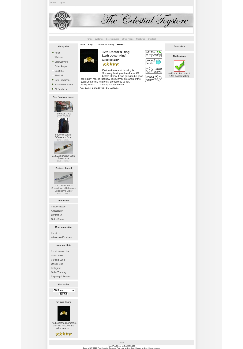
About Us (55, 233)
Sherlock (152, 39)
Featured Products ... (63, 84)
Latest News (57, 255)
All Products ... (60, 89)
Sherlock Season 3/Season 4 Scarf (63, 135)
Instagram (56, 268)
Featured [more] (63, 168)
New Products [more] (63, 97)
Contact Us (56, 215)
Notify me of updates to (179, 73)
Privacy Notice (58, 206)
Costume (140, 39)
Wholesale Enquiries (61, 237)
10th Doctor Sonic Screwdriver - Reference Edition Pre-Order (63, 187)
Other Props (128, 39)
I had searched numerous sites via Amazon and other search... (63, 324)
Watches (99, 39)
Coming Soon (58, 259)
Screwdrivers (112, 39)
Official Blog (57, 264)
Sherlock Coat (63, 112)
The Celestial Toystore (107, 348)
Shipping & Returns (61, 276)
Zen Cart (130, 348)
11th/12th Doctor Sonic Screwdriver (63, 156)
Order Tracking (58, 272)
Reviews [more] (63, 302)
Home (53, 2)
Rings (91, 44)
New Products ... (61, 79)
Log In (62, 2)
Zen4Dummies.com (152, 348)
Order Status (57, 219)
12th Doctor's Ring (105, 44)
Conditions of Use (60, 251)
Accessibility (57, 211)
